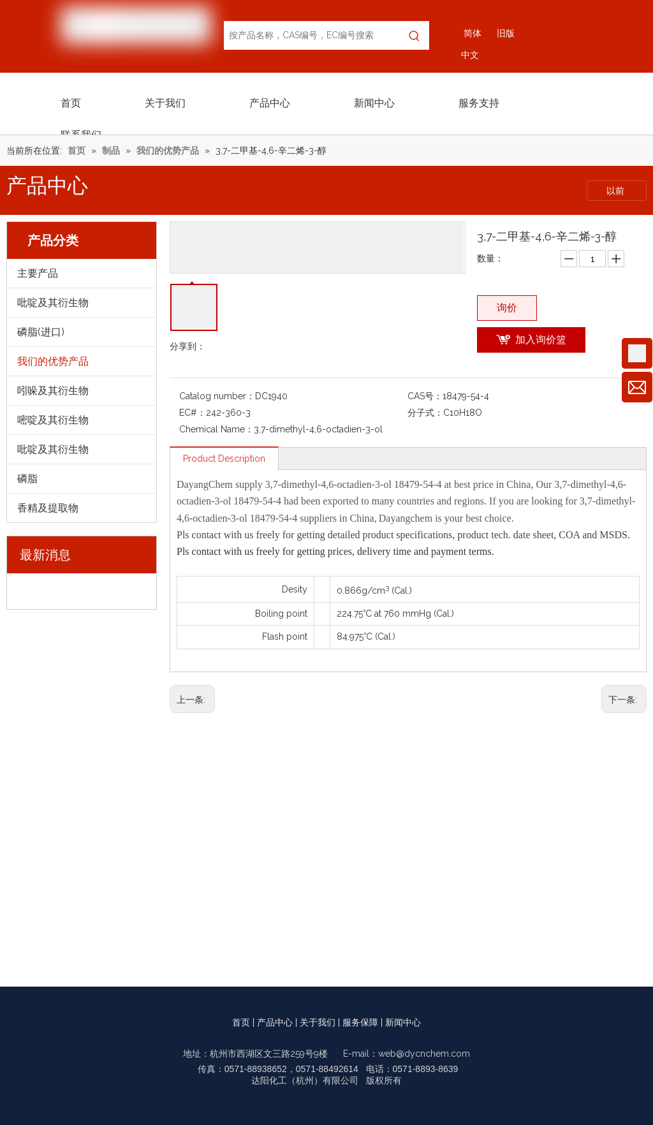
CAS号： (425, 396)
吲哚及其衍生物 (53, 391)
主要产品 (37, 273)
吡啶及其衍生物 (53, 303)
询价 (507, 308)
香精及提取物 (47, 508)
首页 (241, 1022)
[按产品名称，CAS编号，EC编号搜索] (312, 35)
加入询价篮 (540, 340)
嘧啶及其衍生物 (53, 420)
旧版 (506, 33)
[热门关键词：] (414, 35)
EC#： (192, 413)
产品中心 (275, 1022)
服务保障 (360, 1022)
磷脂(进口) (40, 332)
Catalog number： (217, 396)
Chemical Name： (216, 429)
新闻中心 (403, 1022)
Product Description (224, 458)
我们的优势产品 (53, 361)
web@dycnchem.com (424, 1053)
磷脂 (27, 479)
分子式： (425, 413)
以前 (616, 191)
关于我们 (317, 1022)
